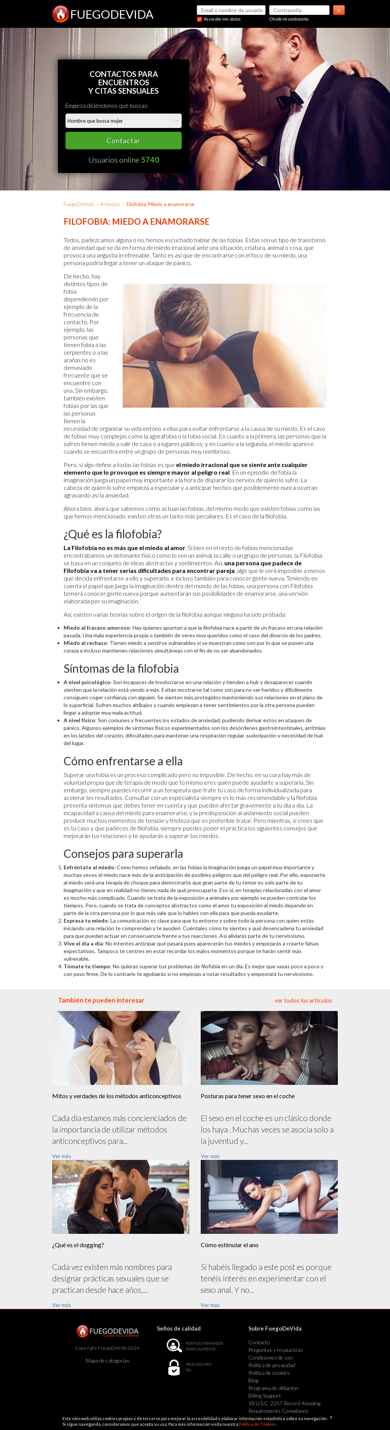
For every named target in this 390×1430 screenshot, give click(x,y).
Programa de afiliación (273, 1388)
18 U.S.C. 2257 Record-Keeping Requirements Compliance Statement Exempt (284, 1411)
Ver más (61, 1156)
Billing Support (264, 1395)
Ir (339, 10)
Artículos (110, 204)
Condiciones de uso (270, 1357)
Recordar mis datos (222, 19)
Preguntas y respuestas (275, 1350)
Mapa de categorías (107, 1360)
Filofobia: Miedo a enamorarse (160, 204)
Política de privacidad (271, 1365)
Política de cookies (269, 1372)
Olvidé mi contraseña (288, 19)
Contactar (124, 140)
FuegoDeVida (79, 204)
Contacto (259, 1342)
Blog (253, 1380)
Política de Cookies (258, 1424)
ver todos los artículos (303, 1000)
